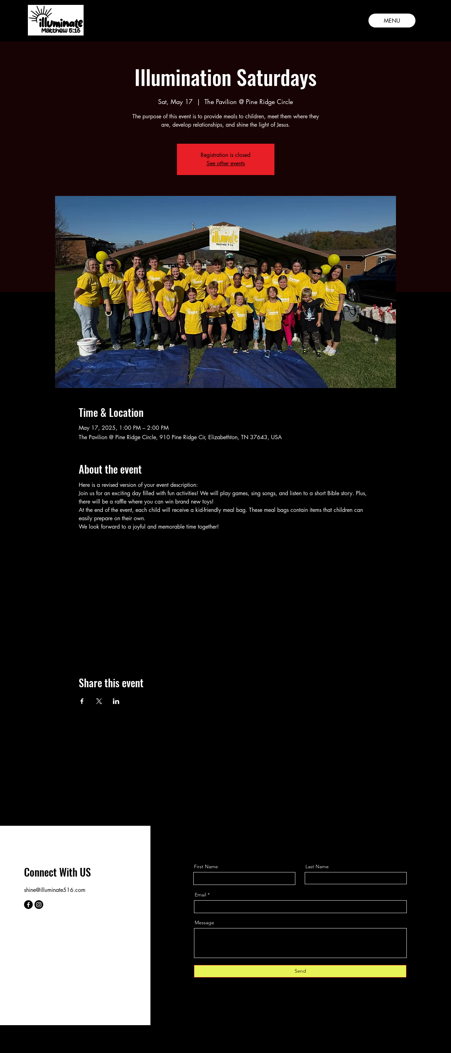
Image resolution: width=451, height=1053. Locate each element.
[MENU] (391, 20)
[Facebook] (28, 904)
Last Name (317, 866)
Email (200, 894)
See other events (226, 163)
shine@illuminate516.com (54, 890)
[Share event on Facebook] (82, 701)
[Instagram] (38, 904)
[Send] (300, 971)
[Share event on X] (99, 701)
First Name (206, 866)
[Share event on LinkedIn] (116, 701)
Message (204, 922)
